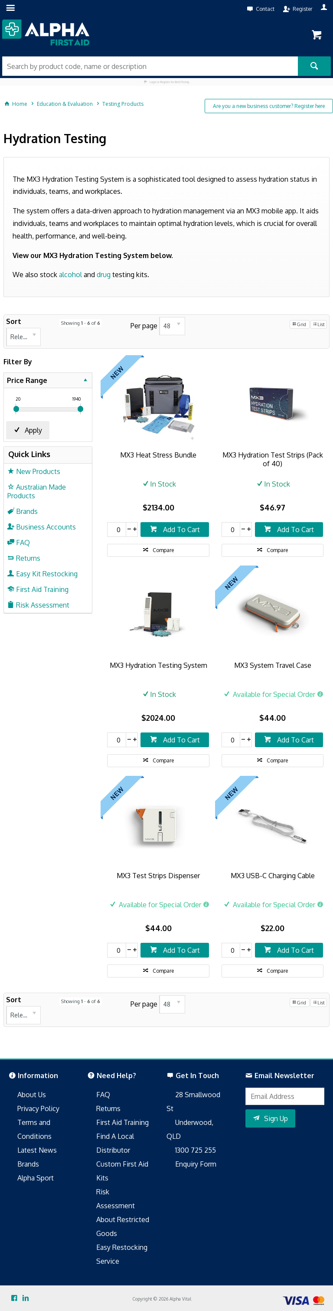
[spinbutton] (116, 529)
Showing (80, 323)
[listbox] (23, 337)
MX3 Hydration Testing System (158, 665)
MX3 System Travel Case (272, 665)
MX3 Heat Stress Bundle (158, 455)
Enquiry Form (195, 1164)
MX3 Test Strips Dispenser (158, 875)
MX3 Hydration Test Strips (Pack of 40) (272, 459)
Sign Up (276, 1118)
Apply (33, 430)
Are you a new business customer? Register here (269, 106)
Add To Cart (180, 529)
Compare (163, 550)
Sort (13, 321)
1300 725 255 (195, 1150)
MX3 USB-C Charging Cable (273, 875)
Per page (144, 325)
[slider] (16, 409)
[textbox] (150, 66)
